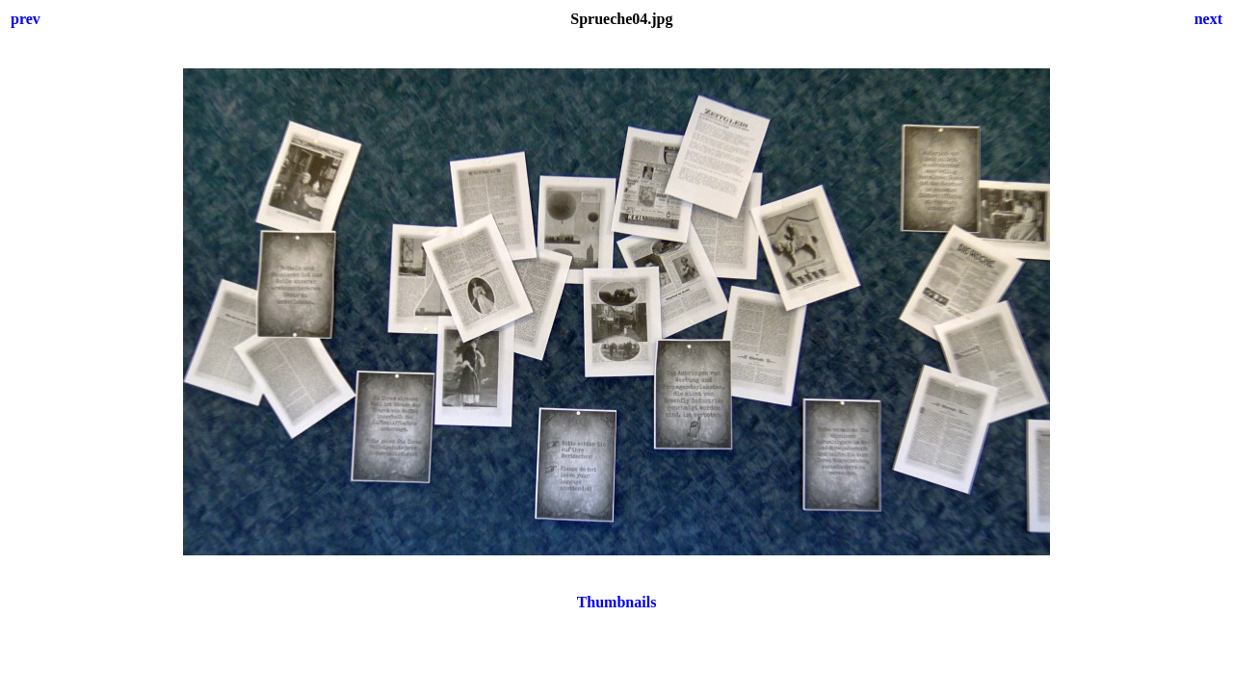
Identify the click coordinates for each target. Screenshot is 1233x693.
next (1208, 19)
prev (25, 19)
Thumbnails (617, 602)
